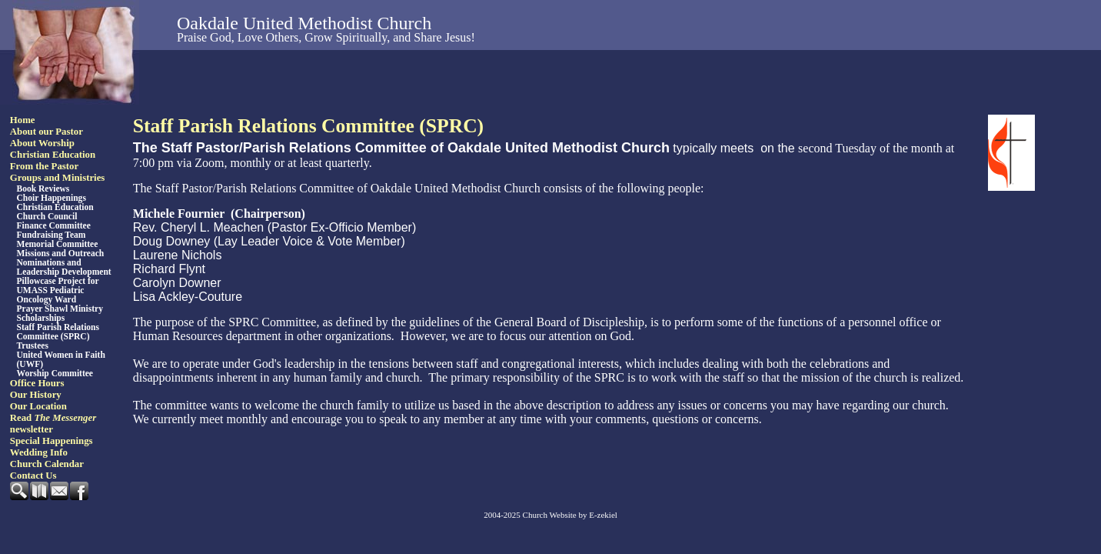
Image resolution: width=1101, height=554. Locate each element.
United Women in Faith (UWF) (61, 359)
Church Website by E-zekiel (570, 514)
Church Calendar (47, 464)
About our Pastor (46, 131)
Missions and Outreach (61, 253)
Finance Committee (54, 225)
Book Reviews (43, 188)
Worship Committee (55, 373)
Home (22, 120)
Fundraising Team (51, 234)
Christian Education (52, 154)
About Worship (42, 143)
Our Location (38, 406)
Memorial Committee (57, 244)
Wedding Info (39, 452)
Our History (36, 394)
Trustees (32, 345)
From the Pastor (44, 166)
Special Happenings (51, 441)
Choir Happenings (51, 197)
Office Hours (37, 383)
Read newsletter (53, 423)
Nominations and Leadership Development (64, 267)
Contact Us (33, 475)
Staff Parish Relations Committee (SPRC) (58, 331)
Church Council (47, 216)
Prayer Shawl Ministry (60, 308)
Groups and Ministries (57, 177)
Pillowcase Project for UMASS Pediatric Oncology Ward (58, 290)
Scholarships (41, 317)
